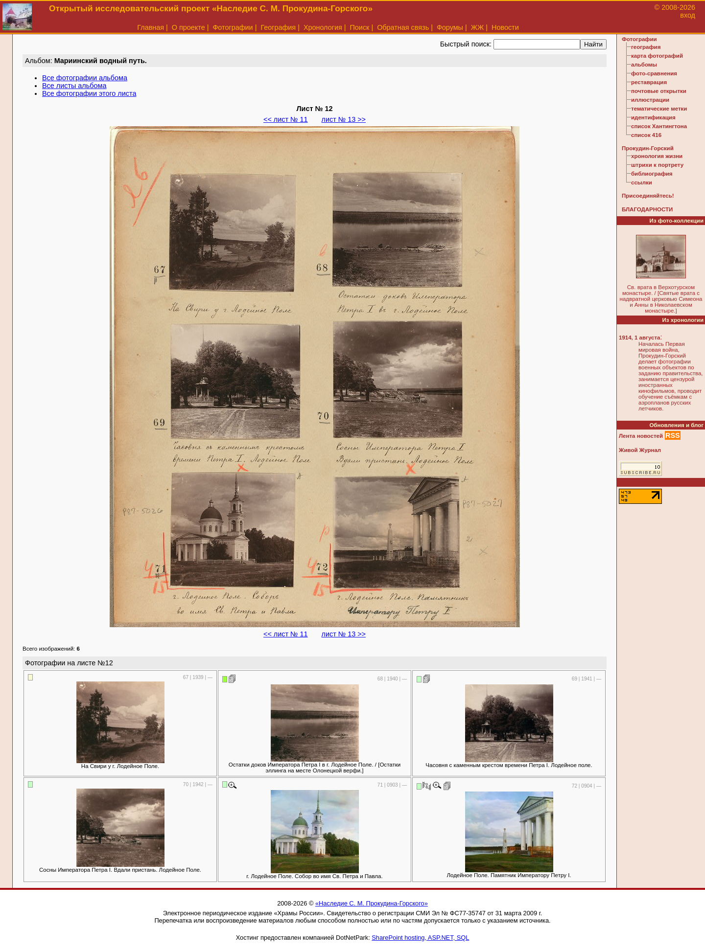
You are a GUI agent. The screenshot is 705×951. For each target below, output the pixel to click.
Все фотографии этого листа (89, 93)
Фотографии (232, 27)
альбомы (644, 65)
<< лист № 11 (285, 119)
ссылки (641, 182)
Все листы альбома (74, 86)
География (278, 27)
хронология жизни (656, 156)
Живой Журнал (640, 450)
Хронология (323, 27)
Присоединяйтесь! (648, 196)
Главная (150, 27)
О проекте (188, 27)
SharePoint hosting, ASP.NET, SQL (420, 937)
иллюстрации (650, 100)
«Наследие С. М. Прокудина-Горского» (371, 903)
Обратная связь (403, 27)
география (645, 47)
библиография (652, 174)
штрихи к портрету (657, 165)
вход (687, 15)
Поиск (360, 27)
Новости (505, 27)
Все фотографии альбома (84, 78)
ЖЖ (477, 27)
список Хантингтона (659, 126)
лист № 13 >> (344, 119)
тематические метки (659, 109)
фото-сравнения (654, 73)
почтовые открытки (658, 91)
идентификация (653, 117)
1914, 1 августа (639, 337)
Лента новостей (641, 436)
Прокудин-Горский (648, 148)
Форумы (450, 27)
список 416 (646, 135)
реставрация (649, 82)
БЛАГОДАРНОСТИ (647, 209)
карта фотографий (657, 56)
